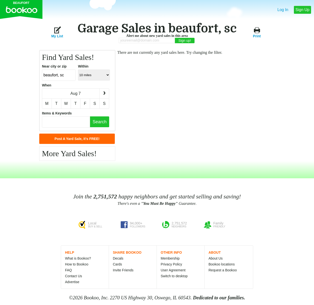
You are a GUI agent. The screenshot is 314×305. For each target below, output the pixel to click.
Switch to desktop (174, 276)
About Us (216, 258)
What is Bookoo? (78, 258)
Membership (170, 258)
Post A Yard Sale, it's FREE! (76, 139)
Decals (118, 258)
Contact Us (73, 276)
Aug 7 (75, 93)
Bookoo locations (222, 264)
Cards (117, 264)
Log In (282, 10)
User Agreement (173, 270)
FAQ (68, 270)
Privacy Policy (171, 264)
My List (57, 32)
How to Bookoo (76, 264)
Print (257, 32)
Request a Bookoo (223, 270)
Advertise (72, 282)
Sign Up (303, 10)
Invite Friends (123, 270)
